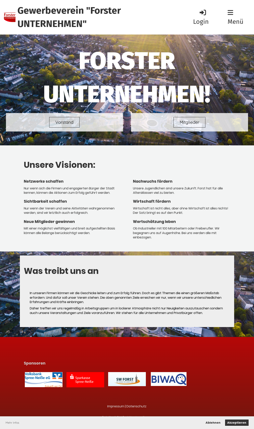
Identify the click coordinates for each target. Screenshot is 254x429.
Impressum (115, 406)
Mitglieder (189, 122)
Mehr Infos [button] (12, 422)
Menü (235, 17)
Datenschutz (136, 406)
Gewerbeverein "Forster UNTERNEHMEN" (69, 17)
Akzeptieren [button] (236, 423)
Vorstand (64, 122)
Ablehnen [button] (213, 423)
